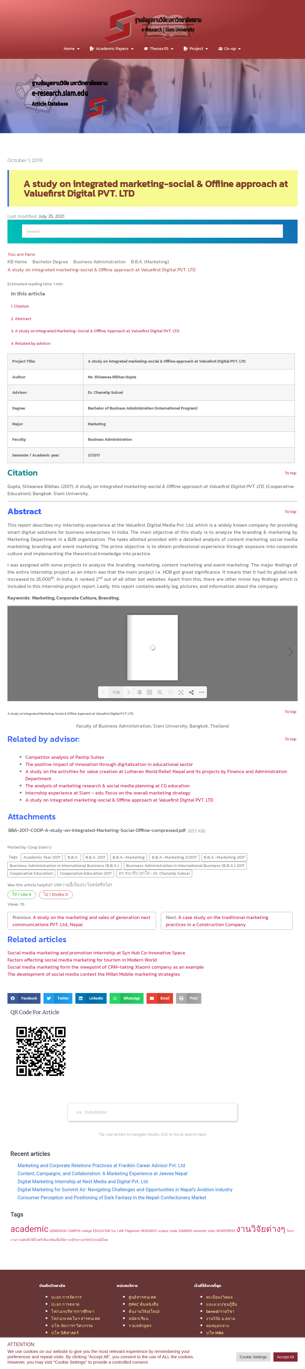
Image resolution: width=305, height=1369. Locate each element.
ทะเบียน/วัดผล (219, 1297)
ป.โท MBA (215, 1333)
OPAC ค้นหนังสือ (143, 1304)
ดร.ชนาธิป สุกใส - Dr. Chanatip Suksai (154, 873)
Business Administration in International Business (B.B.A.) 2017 (185, 865)
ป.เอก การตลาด (65, 1304)
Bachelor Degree (50, 261)
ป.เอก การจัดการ (66, 1297)
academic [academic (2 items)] (29, 1229)
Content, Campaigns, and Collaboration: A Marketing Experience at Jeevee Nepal (102, 1173)
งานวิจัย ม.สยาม (221, 1318)
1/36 (116, 692)
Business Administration (100, 261)
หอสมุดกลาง (217, 1326)
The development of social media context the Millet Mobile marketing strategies (93, 974)
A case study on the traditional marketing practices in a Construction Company (217, 921)
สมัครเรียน (138, 1318)
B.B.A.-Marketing (129, 857)
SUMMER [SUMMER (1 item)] (185, 1231)
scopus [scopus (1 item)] (163, 1231)
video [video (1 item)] (211, 1231)
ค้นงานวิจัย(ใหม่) (144, 1311)
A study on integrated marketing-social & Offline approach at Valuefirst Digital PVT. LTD (119, 799)
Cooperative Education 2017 (86, 873)
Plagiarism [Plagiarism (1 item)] (132, 1231)
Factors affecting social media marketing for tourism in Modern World (82, 959)
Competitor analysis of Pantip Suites (64, 757)
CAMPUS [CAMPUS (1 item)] (74, 1231)
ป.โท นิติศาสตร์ (65, 1333)
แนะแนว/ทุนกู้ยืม (221, 1304)
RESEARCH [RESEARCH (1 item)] (149, 1231)
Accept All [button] (285, 1357)
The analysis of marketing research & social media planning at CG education (107, 785)
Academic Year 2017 (41, 857)
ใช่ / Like (21, 894)
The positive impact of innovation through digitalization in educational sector (109, 764)
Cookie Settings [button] (253, 1357)
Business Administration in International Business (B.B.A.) (64, 865)
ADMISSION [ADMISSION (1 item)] (58, 1231)
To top (290, 473)
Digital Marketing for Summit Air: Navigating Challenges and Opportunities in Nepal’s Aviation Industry (125, 1189)
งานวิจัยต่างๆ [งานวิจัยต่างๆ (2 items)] (260, 1229)
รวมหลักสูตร (140, 1326)
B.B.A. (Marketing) (150, 261)
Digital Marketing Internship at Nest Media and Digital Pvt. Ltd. (83, 1181)
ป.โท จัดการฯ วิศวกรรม (72, 1326)
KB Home (17, 261)
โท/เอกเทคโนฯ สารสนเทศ (75, 1318)
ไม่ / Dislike (55, 894)
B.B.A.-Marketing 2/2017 (174, 857)
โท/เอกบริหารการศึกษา (72, 1311)
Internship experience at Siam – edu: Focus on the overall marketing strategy (108, 792)
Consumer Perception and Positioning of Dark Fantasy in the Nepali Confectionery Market (112, 1197)
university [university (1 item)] (199, 1231)
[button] (24, 998)
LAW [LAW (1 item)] (120, 1231)
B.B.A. (73, 857)
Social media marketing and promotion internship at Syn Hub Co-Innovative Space (96, 952)
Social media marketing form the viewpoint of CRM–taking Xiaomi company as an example (105, 966)
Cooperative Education (31, 873)
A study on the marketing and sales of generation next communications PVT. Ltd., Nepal (81, 921)
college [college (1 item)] (87, 1231)
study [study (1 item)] (173, 1231)
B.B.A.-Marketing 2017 (224, 857)
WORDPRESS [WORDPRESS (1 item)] (226, 1231)
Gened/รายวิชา (220, 1311)
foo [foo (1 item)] (113, 1231)
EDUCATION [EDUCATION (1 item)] (101, 1231)
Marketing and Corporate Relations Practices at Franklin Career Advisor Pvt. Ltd (101, 1165)
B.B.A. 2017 (95, 857)
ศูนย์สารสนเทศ (142, 1297)
